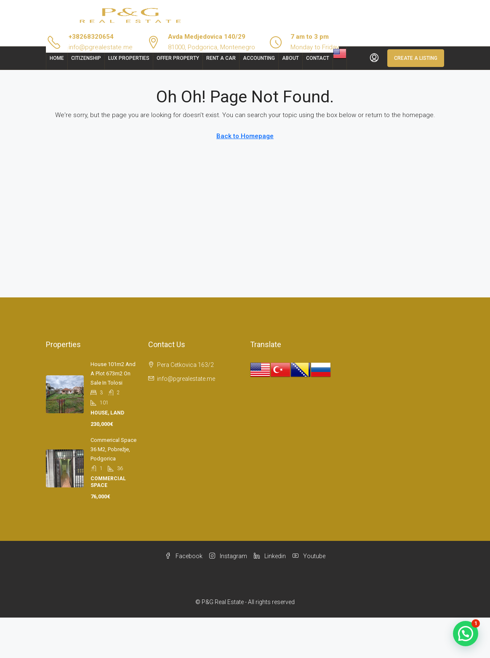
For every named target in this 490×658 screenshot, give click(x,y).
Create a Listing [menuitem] (415, 58)
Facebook (183, 556)
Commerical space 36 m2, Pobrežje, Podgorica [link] (113, 449)
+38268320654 (91, 36)
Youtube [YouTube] (309, 556)
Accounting (259, 58)
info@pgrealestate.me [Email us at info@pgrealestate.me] (186, 378)
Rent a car (221, 58)
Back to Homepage (245, 136)
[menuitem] (374, 58)
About (290, 58)
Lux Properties (128, 58)
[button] (465, 633)
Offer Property (178, 58)
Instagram (228, 556)
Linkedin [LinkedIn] (270, 556)
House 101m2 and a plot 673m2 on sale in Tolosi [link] (113, 373)
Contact (317, 58)
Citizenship (86, 58)
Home (57, 58)
